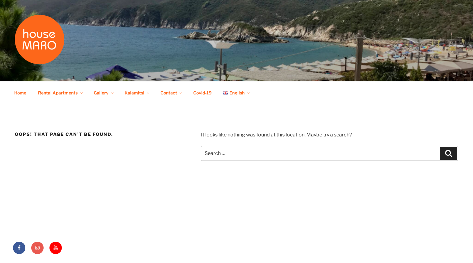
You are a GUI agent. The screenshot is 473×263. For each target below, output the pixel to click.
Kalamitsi (137, 92)
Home (20, 92)
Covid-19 (202, 92)
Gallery (104, 92)
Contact (171, 92)
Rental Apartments (60, 92)
